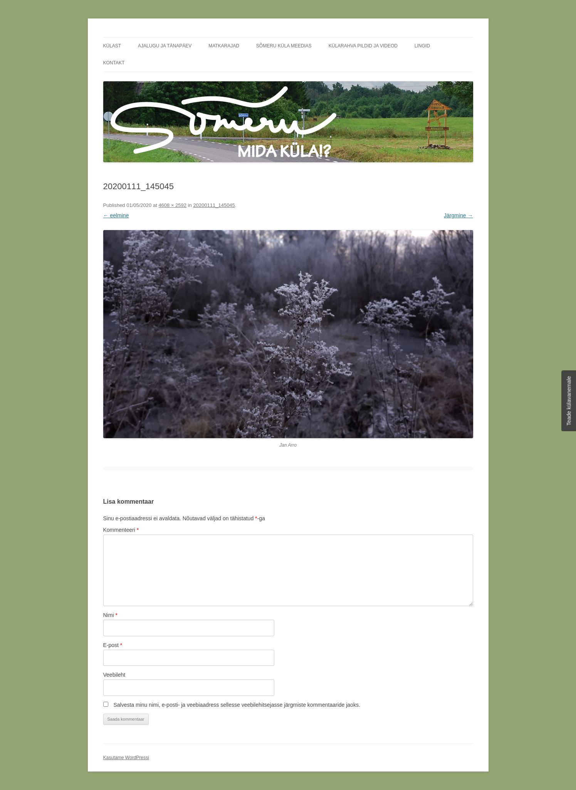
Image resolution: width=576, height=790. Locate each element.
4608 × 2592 (172, 205)
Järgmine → (458, 215)
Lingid (422, 46)
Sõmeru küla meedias (284, 46)
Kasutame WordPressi (126, 757)
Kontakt (114, 63)
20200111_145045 (214, 205)
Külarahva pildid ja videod (363, 46)
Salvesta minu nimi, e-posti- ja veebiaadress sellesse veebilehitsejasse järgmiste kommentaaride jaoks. (236, 705)
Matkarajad (223, 46)
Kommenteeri (121, 530)
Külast (112, 46)
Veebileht (114, 675)
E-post (113, 645)
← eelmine (116, 215)
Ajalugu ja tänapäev (164, 46)
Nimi (110, 615)
